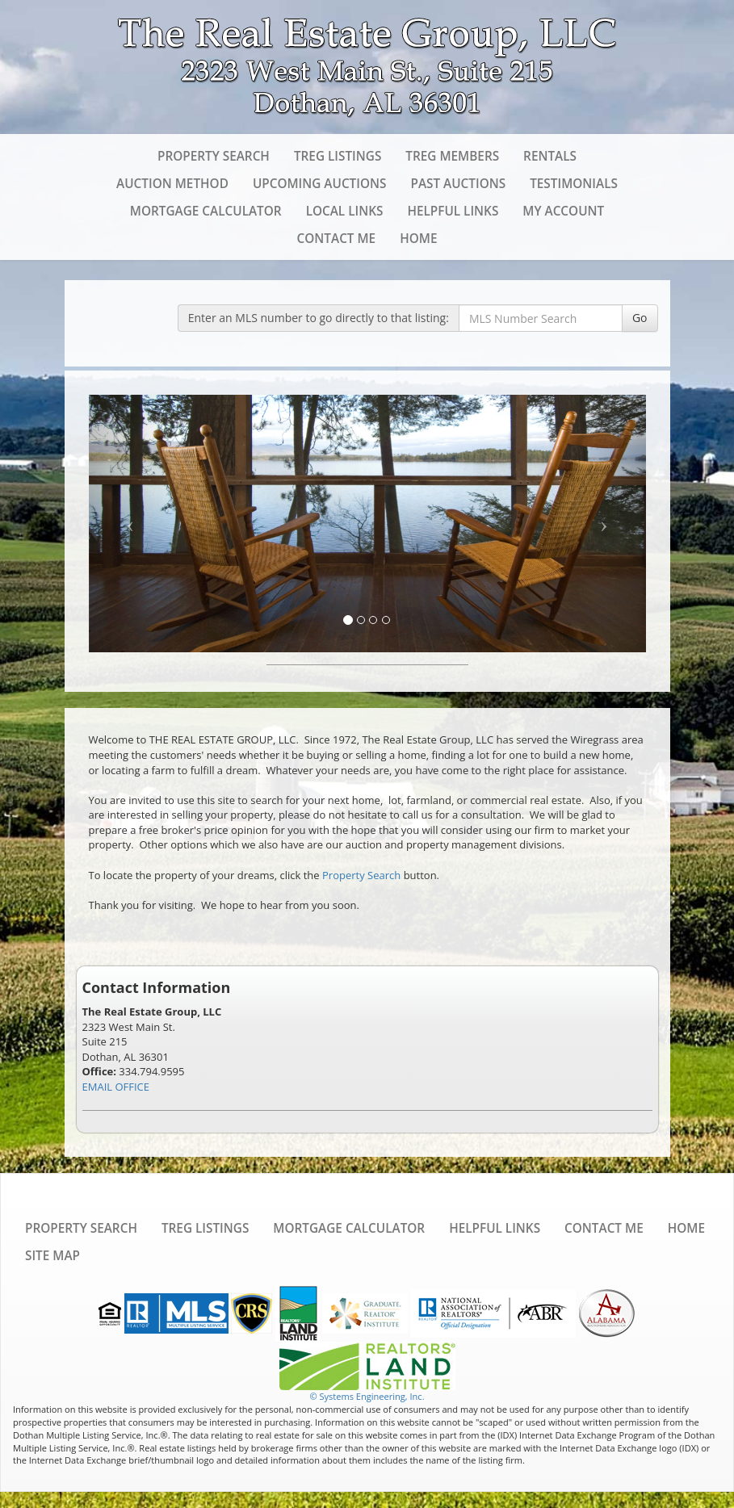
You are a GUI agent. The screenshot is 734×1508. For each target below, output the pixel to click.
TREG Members (452, 156)
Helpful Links (452, 211)
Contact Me (336, 238)
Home (418, 238)
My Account (563, 211)
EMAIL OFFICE (116, 1086)
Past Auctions (457, 183)
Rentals (550, 156)
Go (640, 317)
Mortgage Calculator (206, 211)
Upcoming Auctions (320, 183)
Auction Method (172, 183)
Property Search (213, 156)
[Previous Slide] (131, 523)
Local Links (345, 211)
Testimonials (574, 183)
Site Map (52, 1255)
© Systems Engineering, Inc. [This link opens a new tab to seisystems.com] (366, 1396)
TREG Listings (337, 156)
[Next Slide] (604, 523)
